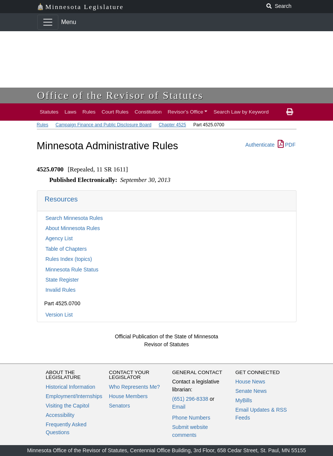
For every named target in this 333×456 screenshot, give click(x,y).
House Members (128, 396)
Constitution (148, 112)
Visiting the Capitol (68, 406)
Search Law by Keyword (241, 112)
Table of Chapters (66, 249)
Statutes (49, 112)
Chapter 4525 (172, 124)
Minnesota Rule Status (72, 270)
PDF (287, 145)
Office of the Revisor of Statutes (120, 95)
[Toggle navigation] (47, 22)
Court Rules (115, 112)
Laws (70, 112)
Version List (59, 315)
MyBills (244, 400)
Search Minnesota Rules (74, 218)
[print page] (289, 112)
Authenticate (260, 145)
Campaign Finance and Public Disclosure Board (104, 124)
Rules (89, 112)
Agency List (59, 238)
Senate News (251, 391)
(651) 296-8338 (190, 399)
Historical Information (71, 387)
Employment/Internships (74, 396)
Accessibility (60, 415)
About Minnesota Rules (73, 228)
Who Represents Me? (134, 387)
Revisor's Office (185, 112)
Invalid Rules (61, 290)
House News (250, 382)
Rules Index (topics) (69, 259)
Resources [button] (61, 199)
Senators (119, 406)
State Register (62, 280)
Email (179, 407)
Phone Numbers (191, 418)
